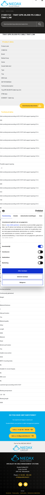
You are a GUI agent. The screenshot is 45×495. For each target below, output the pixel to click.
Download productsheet (29, 105)
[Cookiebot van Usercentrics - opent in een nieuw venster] (35, 211)
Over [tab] (40, 216)
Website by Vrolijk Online (34, 493)
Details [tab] (15, 216)
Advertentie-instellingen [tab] (28, 216)
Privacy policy (15, 493)
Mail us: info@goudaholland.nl (21, 436)
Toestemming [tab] (6, 216)
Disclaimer (8, 493)
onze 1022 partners (12, 225)
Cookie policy (23, 493)
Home (2, 11)
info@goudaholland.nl (22, 477)
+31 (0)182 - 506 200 (24, 475)
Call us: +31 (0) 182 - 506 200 (21, 429)
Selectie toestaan (22, 276)
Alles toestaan (22, 271)
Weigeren (22, 282)
